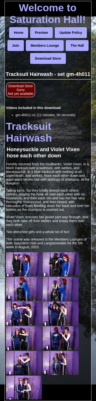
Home (18, 32)
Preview (41, 32)
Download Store (48, 58)
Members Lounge (45, 45)
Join (15, 45)
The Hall (77, 45)
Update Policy (70, 32)
